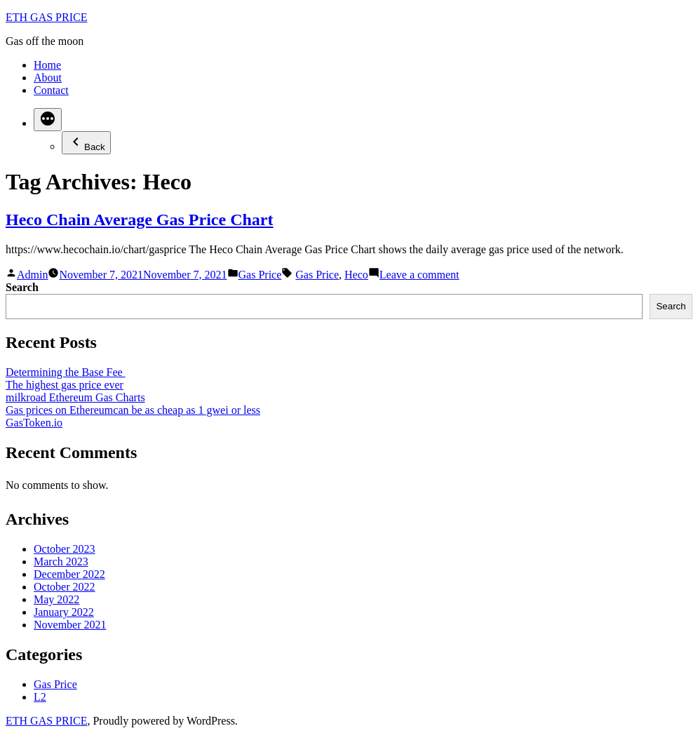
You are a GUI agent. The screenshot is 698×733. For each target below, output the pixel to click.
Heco (356, 275)
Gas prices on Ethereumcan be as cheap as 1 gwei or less (133, 410)
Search (22, 287)
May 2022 (56, 599)
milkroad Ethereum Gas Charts (75, 397)
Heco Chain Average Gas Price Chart (139, 219)
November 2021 (70, 625)
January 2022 (64, 612)
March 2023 (61, 561)
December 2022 (69, 574)
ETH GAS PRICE (46, 17)
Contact (51, 90)
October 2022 (64, 587)
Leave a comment (419, 275)
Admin (32, 275)
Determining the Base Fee (66, 372)
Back (86, 142)
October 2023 (64, 549)
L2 (40, 697)
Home (47, 65)
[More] (48, 119)
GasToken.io (34, 423)
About (48, 77)
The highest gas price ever (64, 385)
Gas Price (260, 275)
